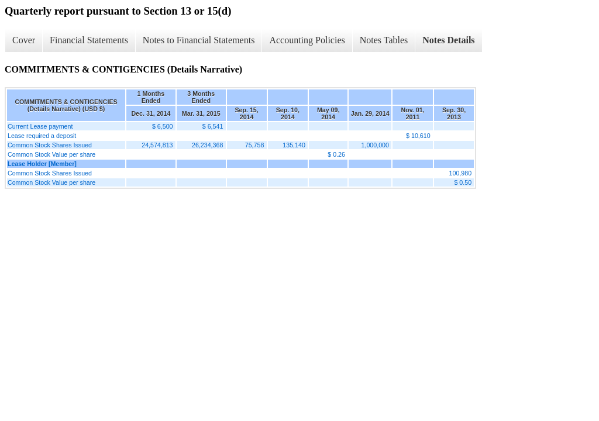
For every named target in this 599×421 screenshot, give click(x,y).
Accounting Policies (307, 40)
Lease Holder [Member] (42, 163)
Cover (23, 40)
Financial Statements (89, 40)
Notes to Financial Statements (199, 40)
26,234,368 (207, 145)
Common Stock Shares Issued (50, 145)
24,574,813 (157, 145)
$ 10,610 (418, 135)
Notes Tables (384, 40)
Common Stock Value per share (51, 154)
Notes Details (448, 40)
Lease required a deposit (42, 135)
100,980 (460, 173)
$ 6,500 (162, 126)
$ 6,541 (212, 126)
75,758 (254, 145)
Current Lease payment (40, 126)
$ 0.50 (462, 182)
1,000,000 (375, 145)
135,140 (294, 145)
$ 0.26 (336, 154)
